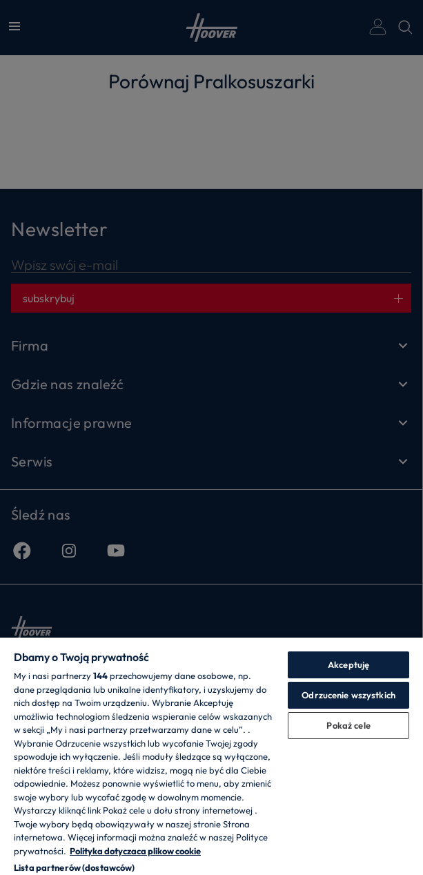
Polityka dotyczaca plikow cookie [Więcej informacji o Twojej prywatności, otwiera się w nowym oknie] (135, 850)
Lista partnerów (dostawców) (74, 867)
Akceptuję (348, 664)
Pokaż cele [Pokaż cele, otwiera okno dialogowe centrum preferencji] (348, 725)
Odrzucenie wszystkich (348, 694)
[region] (211, 755)
